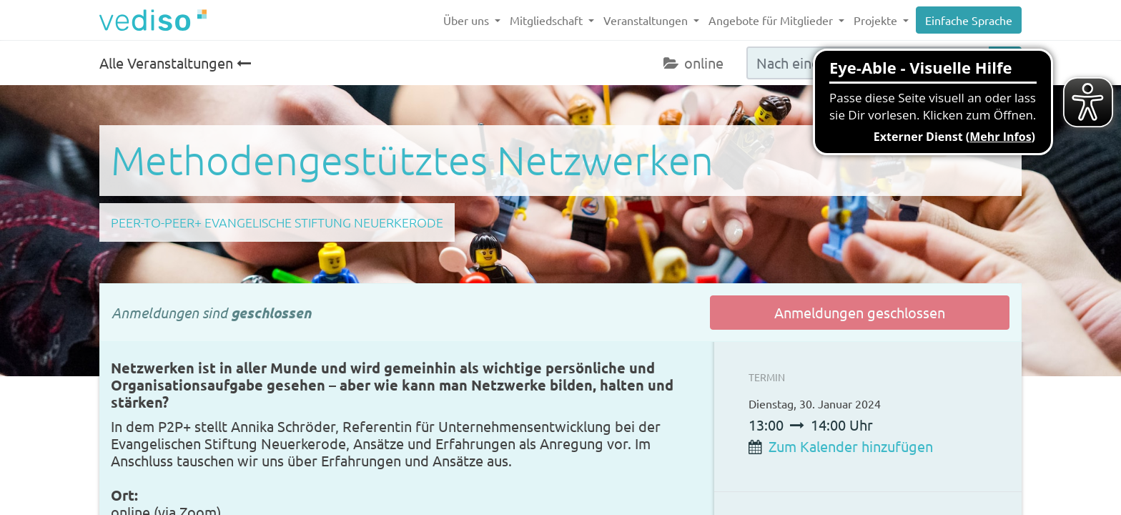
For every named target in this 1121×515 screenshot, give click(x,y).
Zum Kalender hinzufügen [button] (851, 446)
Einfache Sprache (968, 20)
